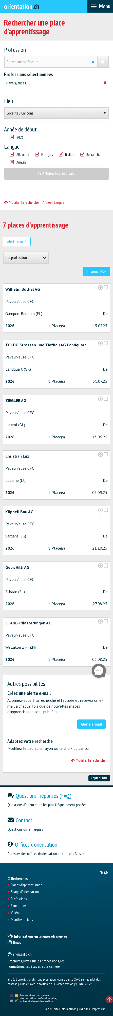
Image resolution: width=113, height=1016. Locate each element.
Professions (19, 899)
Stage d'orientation (25, 892)
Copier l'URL (99, 778)
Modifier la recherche (21, 202)
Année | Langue (53, 202)
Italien (66, 154)
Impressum (98, 1009)
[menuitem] (103, 872)
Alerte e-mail (16, 241)
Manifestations (22, 919)
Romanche (90, 154)
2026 (17, 137)
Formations (18, 906)
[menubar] (100, 6)
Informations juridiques (75, 1009)
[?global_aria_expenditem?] (100, 287)
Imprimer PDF (96, 271)
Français (44, 154)
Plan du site (51, 1009)
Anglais (18, 162)
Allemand (19, 154)
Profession (15, 50)
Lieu (8, 101)
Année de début (20, 129)
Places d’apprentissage (26, 885)
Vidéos (15, 913)
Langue (12, 146)
